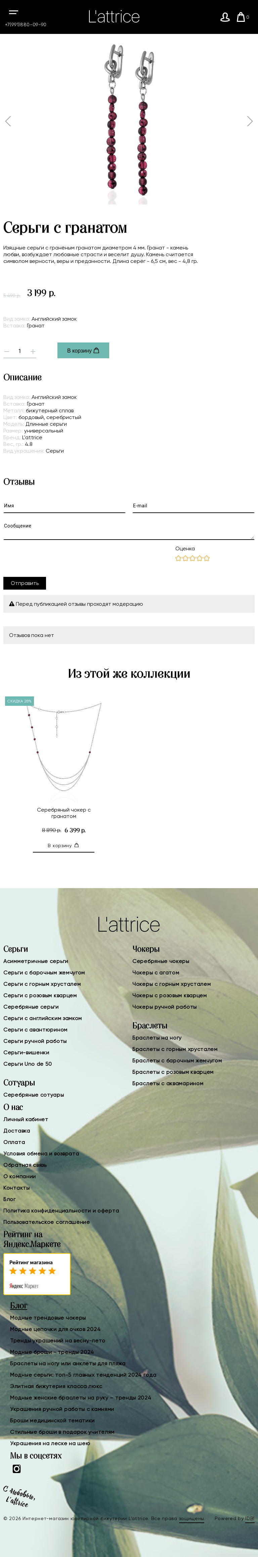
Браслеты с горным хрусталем (175, 1049)
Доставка (16, 1131)
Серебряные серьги (31, 1007)
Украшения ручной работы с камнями (62, 1409)
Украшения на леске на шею (50, 1443)
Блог (9, 1199)
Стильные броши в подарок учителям (62, 1432)
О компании (19, 1176)
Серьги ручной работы (35, 1041)
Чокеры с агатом (155, 972)
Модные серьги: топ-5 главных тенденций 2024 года (83, 1375)
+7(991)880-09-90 (26, 24)
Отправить (25, 583)
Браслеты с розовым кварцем (173, 1072)
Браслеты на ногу (157, 1038)
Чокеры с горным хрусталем (171, 984)
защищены (192, 1518)
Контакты (16, 1188)
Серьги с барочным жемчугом (44, 972)
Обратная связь (25, 1165)
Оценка (185, 548)
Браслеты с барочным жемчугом (177, 1060)
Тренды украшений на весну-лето (57, 1340)
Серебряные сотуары (33, 1095)
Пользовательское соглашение (46, 1222)
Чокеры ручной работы (164, 1007)
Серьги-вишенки (26, 1052)
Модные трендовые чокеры (48, 1318)
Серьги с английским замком (42, 1018)
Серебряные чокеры (160, 961)
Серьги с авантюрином (35, 1029)
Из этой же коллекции (129, 674)
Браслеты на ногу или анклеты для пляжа (68, 1363)
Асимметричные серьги (35, 961)
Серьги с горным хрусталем (42, 984)
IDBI (250, 1518)
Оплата (14, 1142)
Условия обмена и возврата (41, 1153)
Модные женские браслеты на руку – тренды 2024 (81, 1397)
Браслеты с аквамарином (167, 1083)
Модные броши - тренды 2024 (52, 1352)
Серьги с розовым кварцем (40, 995)
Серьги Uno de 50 (27, 1064)
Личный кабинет (25, 1119)
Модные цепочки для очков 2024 (55, 1329)
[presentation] (54, 558)
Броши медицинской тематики (52, 1420)
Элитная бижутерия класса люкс (56, 1386)
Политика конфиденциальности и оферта (61, 1210)
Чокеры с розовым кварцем (169, 995)
